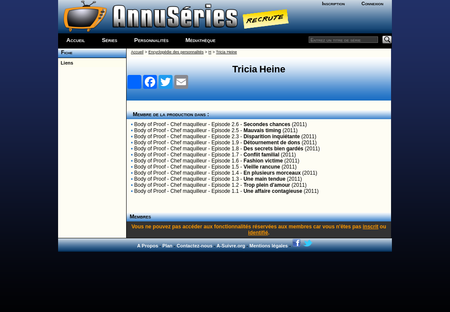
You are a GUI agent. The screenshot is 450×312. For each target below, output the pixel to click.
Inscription (333, 3)
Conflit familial (262, 155)
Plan (168, 245)
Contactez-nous (195, 245)
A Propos (147, 245)
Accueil (75, 40)
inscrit (370, 227)
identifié (258, 233)
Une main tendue (265, 179)
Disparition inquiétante (272, 136)
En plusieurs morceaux (272, 173)
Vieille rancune (262, 167)
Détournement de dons (272, 143)
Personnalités (151, 40)
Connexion (373, 3)
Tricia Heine (226, 52)
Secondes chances (267, 124)
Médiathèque (200, 40)
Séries (109, 40)
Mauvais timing (262, 130)
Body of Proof (150, 124)
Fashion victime (263, 161)
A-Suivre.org (230, 245)
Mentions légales (268, 245)
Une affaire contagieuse (273, 191)
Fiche (65, 52)
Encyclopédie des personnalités (175, 52)
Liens (65, 62)
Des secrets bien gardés (273, 149)
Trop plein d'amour (267, 185)
